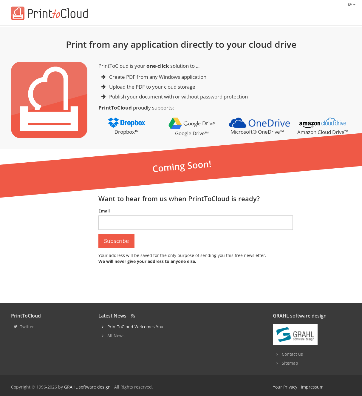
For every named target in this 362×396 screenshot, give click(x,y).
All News (116, 335)
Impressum (312, 387)
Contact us (292, 354)
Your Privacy (285, 387)
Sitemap (290, 363)
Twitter (27, 326)
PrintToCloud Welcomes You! (136, 326)
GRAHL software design (87, 387)
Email (104, 211)
